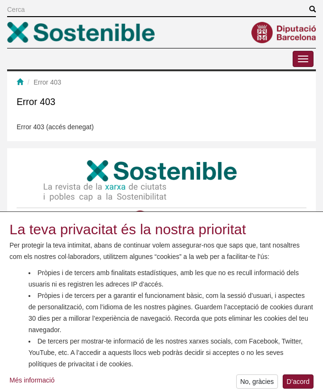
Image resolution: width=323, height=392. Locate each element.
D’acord (297, 383)
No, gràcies (257, 383)
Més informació (32, 382)
